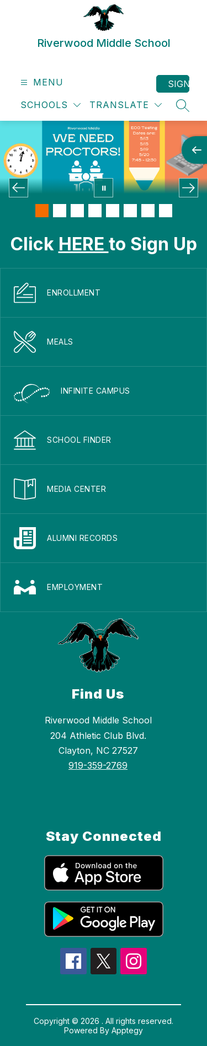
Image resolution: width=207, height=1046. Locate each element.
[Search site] (182, 105)
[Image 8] (165, 210)
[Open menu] (40, 82)
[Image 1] (42, 210)
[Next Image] (188, 187)
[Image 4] (95, 210)
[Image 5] (112, 210)
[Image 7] (148, 210)
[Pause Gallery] (103, 187)
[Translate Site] (125, 105)
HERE (84, 244)
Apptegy (127, 1030)
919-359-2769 (98, 765)
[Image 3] (77, 210)
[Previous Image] (18, 187)
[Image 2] (59, 210)
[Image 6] (130, 210)
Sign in (178, 83)
